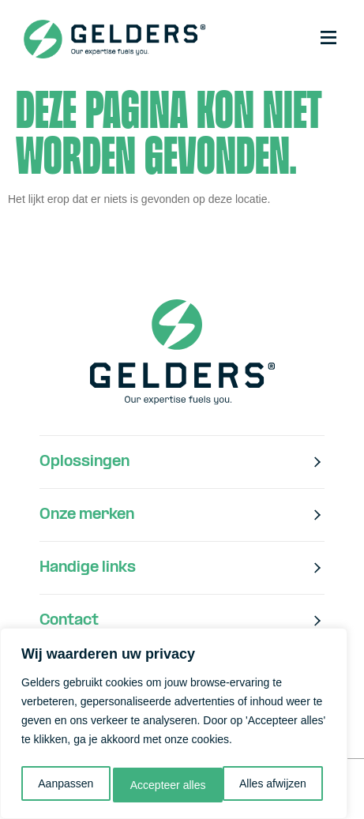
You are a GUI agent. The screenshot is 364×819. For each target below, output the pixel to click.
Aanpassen (64, 785)
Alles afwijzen (163, 785)
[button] (328, 39)
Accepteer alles (272, 785)
